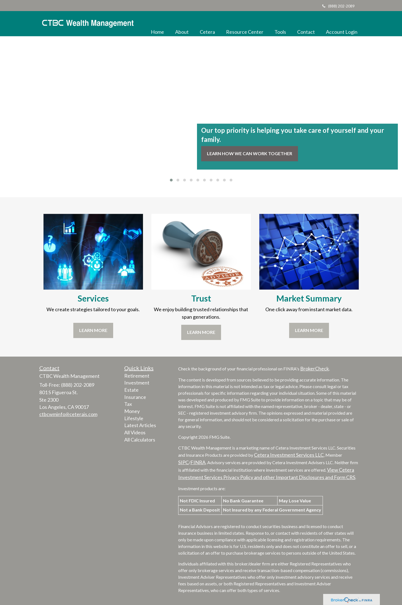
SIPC (183, 462)
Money (132, 411)
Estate (131, 390)
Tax (128, 404)
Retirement (136, 376)
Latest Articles (140, 425)
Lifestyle (133, 418)
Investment (136, 383)
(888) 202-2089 (338, 6)
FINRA (198, 462)
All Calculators (139, 440)
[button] (182, 23)
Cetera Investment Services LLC (289, 455)
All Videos (135, 432)
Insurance (135, 397)
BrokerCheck (314, 368)
